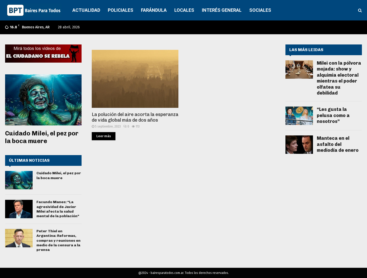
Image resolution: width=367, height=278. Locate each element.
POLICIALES (120, 10)
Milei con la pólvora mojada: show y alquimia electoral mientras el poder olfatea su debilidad (339, 78)
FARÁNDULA (154, 10)
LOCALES (184, 10)
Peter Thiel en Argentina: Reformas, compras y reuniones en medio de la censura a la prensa (58, 240)
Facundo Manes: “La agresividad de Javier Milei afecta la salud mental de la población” (57, 209)
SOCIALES (260, 10)
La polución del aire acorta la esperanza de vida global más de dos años (135, 117)
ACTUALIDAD (86, 10)
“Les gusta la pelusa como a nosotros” (333, 115)
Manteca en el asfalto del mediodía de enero (338, 144)
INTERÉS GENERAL (222, 10)
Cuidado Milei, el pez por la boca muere (41, 137)
